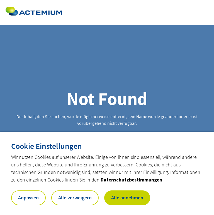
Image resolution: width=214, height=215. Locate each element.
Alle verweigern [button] (75, 197)
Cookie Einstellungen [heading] (46, 146)
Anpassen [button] (28, 197)
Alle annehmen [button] (127, 197)
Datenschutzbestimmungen (131, 179)
